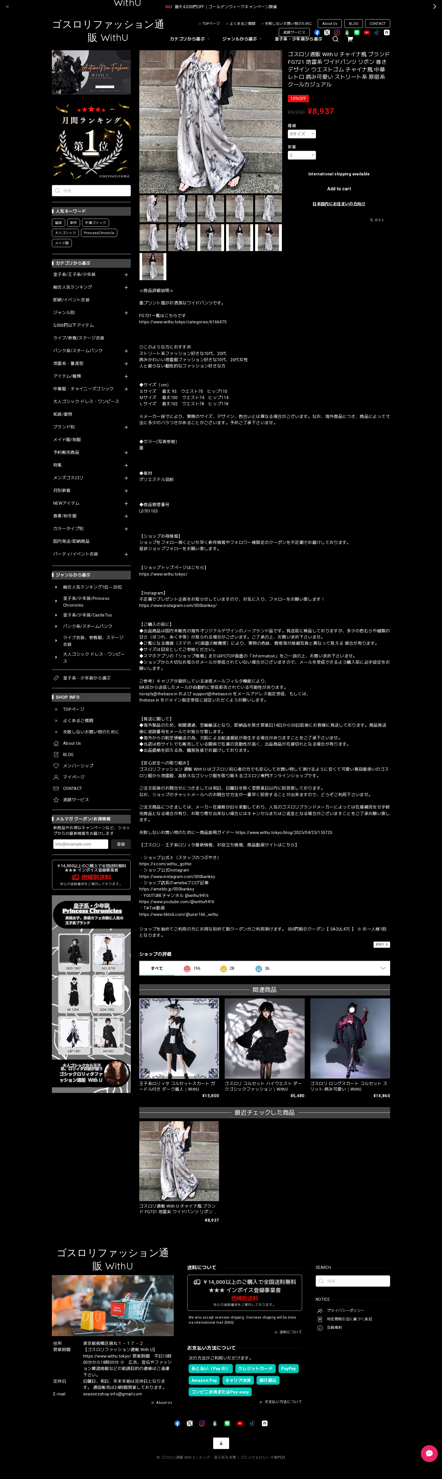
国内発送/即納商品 (71, 541)
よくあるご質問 (242, 23)
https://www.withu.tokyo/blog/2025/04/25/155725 (284, 832)
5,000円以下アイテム (73, 325)
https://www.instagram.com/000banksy (177, 876)
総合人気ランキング (72, 287)
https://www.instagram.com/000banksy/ (178, 605)
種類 (292, 125)
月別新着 (61, 490)
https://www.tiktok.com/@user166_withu (178, 914)
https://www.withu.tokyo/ (163, 574)
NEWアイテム (66, 503)
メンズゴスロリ (68, 478)
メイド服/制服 (67, 439)
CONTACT (378, 23)
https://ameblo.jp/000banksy (166, 889)
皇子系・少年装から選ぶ (298, 39)
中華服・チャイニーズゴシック (83, 389)
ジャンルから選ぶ (243, 39)
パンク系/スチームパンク (78, 350)
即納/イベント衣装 (71, 300)
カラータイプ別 (68, 528)
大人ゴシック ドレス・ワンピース (86, 401)
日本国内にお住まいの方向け (339, 204)
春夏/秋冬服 (65, 516)
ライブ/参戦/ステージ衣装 (78, 338)
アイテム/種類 (67, 376)
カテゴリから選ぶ (190, 39)
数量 (292, 147)
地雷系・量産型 (68, 363)
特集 (57, 465)
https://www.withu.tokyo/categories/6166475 (182, 321)
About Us (329, 23)
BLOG (353, 23)
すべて (157, 968)
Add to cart (339, 188)
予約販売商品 (66, 452)
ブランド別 (64, 427)
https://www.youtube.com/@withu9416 (177, 901)
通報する (381, 944)
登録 (121, 844)
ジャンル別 (64, 312)
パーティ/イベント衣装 (75, 554)
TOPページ (211, 23)
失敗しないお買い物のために (289, 23)
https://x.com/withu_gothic (165, 863)
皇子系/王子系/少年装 (74, 274)
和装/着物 (62, 414)
